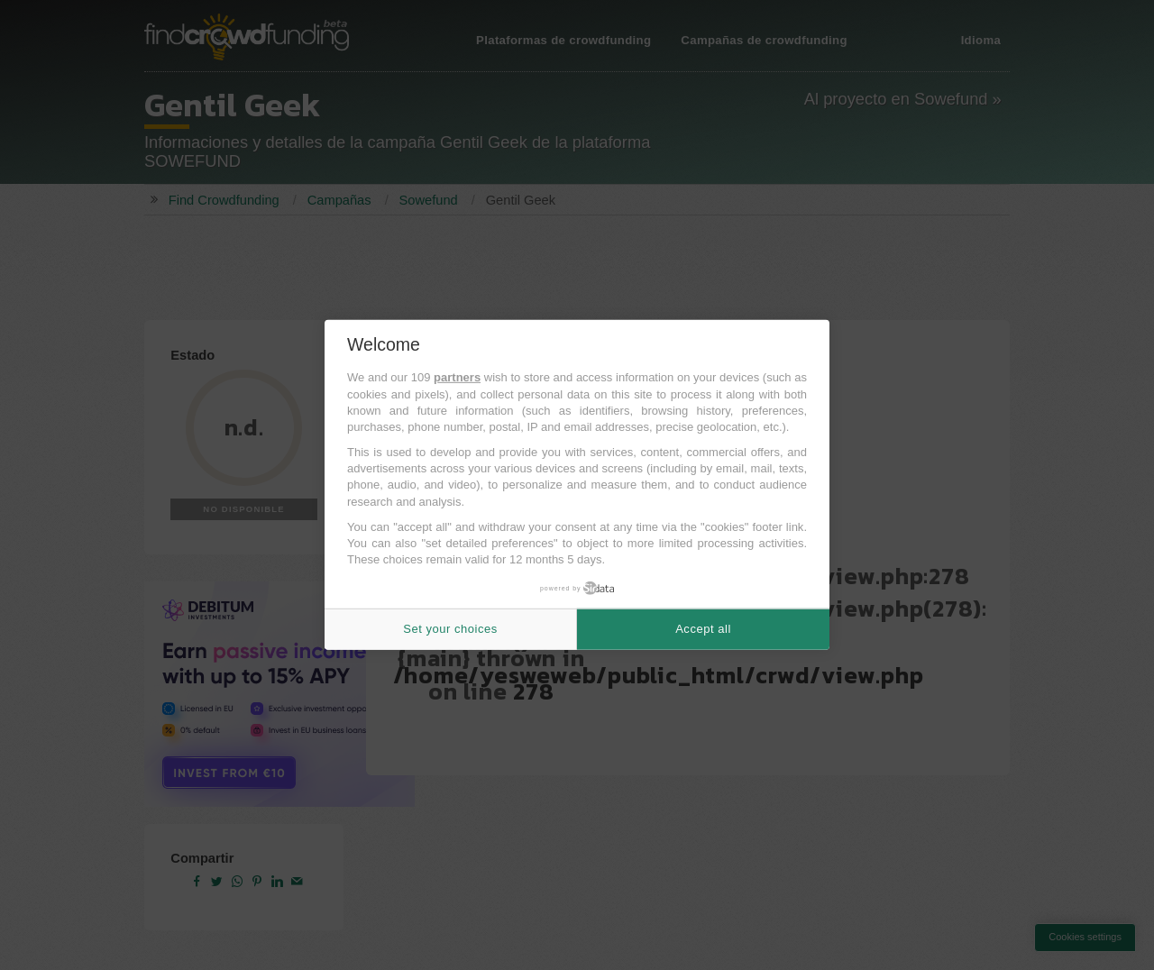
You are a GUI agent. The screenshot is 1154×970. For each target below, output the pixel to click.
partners (457, 377)
